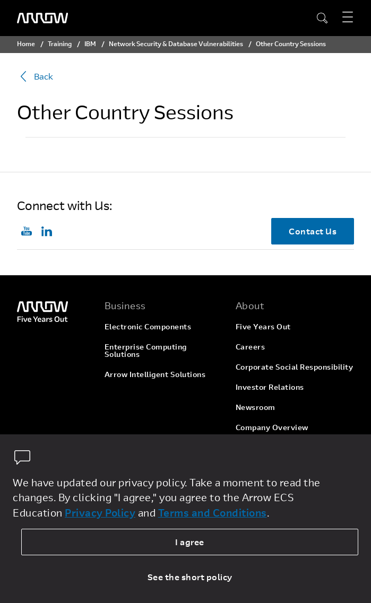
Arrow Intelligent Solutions (155, 374)
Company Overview (272, 427)
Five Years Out (263, 326)
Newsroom (255, 407)
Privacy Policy (100, 512)
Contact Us (313, 231)
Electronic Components (148, 326)
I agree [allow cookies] (189, 541)
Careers (250, 347)
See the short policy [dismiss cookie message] (190, 576)
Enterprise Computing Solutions (146, 350)
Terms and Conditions (212, 512)
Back (35, 76)
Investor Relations (270, 387)
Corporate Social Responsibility (294, 367)
